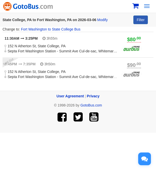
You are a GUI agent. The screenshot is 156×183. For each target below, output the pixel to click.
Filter (141, 20)
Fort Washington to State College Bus (50, 29)
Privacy (93, 96)
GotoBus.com (91, 105)
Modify (102, 20)
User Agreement (70, 96)
